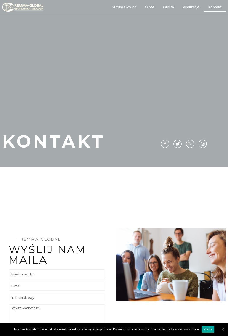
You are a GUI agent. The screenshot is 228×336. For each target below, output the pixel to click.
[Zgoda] (222, 329)
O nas (149, 7)
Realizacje (191, 7)
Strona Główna (124, 7)
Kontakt (215, 7)
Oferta (168, 7)
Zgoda (208, 329)
